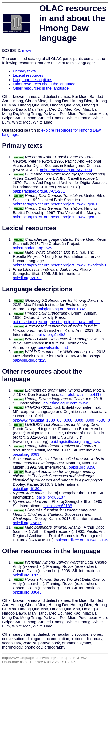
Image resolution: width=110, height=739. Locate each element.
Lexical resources (28, 75)
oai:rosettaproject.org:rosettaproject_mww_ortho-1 (56, 322)
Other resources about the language (44, 84)
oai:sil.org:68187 (51, 497)
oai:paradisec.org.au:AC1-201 (39, 191)
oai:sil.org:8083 (26, 454)
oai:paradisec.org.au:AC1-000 (66, 170)
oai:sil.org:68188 (57, 506)
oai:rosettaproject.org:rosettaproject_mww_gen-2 (55, 217)
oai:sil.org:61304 (27, 489)
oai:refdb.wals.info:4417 (81, 394)
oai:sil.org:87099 (27, 575)
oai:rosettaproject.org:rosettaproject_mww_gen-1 (55, 204)
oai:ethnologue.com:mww (65, 403)
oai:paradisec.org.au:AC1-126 (82, 540)
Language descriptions (32, 80)
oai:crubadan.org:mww (32, 248)
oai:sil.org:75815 (27, 523)
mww (26, 50)
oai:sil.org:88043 (27, 592)
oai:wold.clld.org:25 (29, 360)
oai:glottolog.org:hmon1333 (61, 309)
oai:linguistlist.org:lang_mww (75, 441)
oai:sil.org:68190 (27, 278)
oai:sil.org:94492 (51, 334)
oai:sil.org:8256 (82, 467)
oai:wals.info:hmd (53, 347)
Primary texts (24, 71)
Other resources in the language (41, 88)
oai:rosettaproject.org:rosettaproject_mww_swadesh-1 (60, 265)
